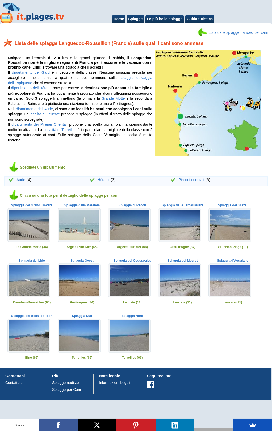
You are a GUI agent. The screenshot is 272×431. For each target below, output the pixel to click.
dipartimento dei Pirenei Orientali (39, 124)
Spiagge (135, 19)
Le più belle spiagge (165, 19)
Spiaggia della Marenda (82, 205)
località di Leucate (45, 114)
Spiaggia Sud (82, 316)
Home (119, 19)
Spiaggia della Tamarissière (182, 205)
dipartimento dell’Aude (34, 109)
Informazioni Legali (114, 382)
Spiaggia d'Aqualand (232, 260)
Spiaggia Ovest (82, 260)
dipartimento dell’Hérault (31, 88)
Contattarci (14, 382)
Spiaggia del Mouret (182, 260)
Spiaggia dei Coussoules (132, 260)
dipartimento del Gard (31, 72)
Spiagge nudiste (65, 382)
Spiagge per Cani (66, 389)
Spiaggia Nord (132, 316)
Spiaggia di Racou (132, 205)
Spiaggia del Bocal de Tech (31, 316)
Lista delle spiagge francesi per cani (238, 32)
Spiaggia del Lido (32, 260)
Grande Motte (113, 98)
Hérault (104, 180)
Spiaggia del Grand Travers (31, 205)
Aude (20, 180)
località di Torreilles (61, 130)
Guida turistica (200, 19)
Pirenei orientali (191, 180)
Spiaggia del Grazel (233, 205)
